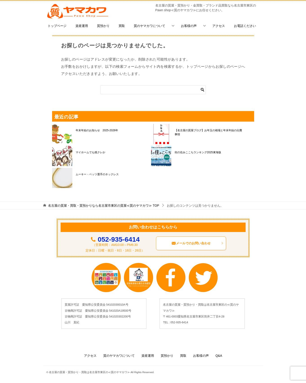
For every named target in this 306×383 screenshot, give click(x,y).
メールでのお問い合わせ (198, 243)
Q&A (219, 355)
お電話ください (245, 26)
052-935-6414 (119, 239)
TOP (103, 205)
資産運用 (81, 26)
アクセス (218, 26)
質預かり (103, 26)
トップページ (57, 26)
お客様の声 (189, 26)
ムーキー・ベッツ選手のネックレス (97, 174)
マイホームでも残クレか (90, 152)
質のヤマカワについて (149, 26)
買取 (122, 26)
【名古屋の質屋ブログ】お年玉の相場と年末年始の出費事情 (208, 132)
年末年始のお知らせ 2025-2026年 (97, 130)
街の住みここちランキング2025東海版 (198, 152)
